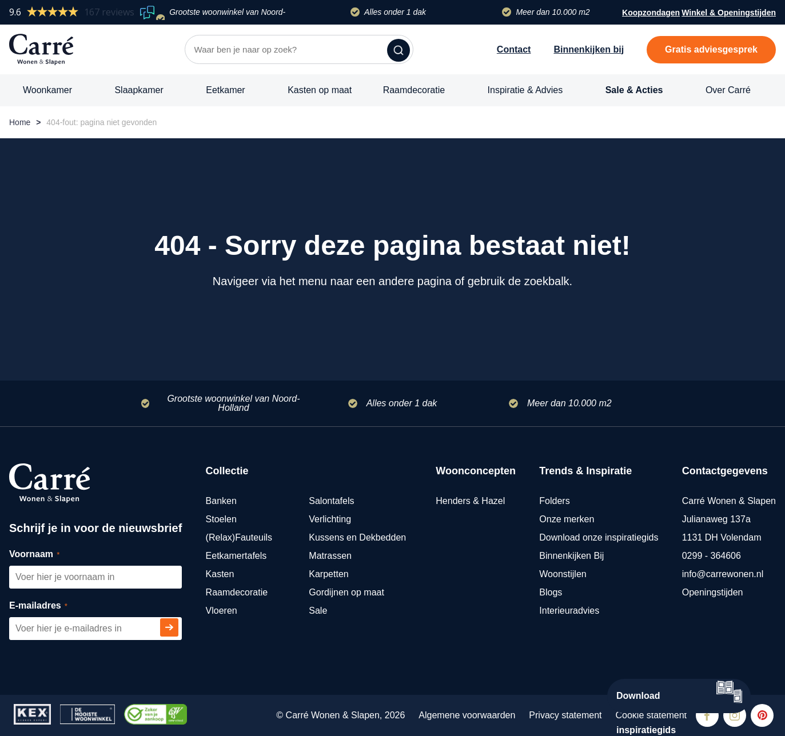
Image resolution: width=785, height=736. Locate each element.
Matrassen (330, 556)
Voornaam (47, 554)
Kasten (220, 574)
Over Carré (728, 90)
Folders (554, 501)
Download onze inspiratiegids (598, 537)
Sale (318, 610)
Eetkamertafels (236, 556)
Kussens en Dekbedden (357, 537)
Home (19, 122)
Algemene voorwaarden (467, 715)
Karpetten (328, 574)
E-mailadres (51, 606)
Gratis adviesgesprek (711, 49)
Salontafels (331, 501)
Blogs (550, 592)
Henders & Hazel (470, 501)
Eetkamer (225, 90)
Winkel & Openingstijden (729, 13)
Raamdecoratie (414, 90)
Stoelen (221, 519)
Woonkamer (47, 90)
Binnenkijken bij (588, 49)
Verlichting (330, 519)
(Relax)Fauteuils (239, 537)
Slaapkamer (138, 90)
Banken (221, 501)
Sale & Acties (634, 90)
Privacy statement (565, 715)
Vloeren (221, 610)
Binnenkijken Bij (571, 556)
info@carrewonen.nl (723, 574)
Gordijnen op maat (346, 592)
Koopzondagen (651, 12)
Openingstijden (712, 592)
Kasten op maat (320, 90)
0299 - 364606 (711, 556)
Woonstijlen (562, 574)
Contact (514, 49)
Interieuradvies (569, 610)
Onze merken (566, 519)
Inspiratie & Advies (525, 90)
